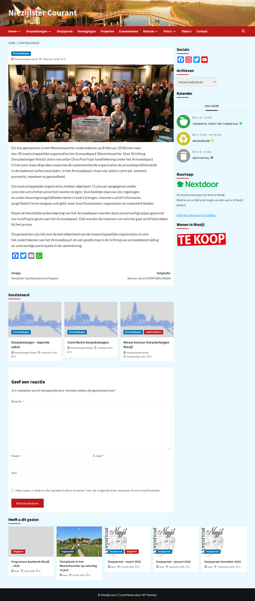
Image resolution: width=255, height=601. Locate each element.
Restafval (201, 157)
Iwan (17, 571)
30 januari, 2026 (177, 566)
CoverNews (126, 594)
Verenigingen (87, 31)
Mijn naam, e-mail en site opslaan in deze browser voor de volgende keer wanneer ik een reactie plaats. (88, 490)
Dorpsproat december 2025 (223, 561)
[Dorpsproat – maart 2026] (127, 541)
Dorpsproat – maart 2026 (124, 561)
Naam (16, 455)
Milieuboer (201, 140)
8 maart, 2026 (127, 566)
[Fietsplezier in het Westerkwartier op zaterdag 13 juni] (79, 541)
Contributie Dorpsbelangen (88, 342)
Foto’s (170, 31)
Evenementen (128, 31)
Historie (151, 31)
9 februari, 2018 (51, 58)
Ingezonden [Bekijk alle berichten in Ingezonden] (67, 551)
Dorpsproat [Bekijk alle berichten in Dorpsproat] (116, 551)
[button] (244, 30)
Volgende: (131, 276)
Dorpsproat (65, 31)
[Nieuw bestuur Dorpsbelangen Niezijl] (147, 319)
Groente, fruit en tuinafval (215, 123)
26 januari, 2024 (49, 352)
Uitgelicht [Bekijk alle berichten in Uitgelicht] (18, 551)
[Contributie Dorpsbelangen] (90, 319)
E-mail (98, 455)
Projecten (107, 31)
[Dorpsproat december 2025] (224, 541)
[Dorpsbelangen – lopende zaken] (34, 319)
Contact (202, 31)
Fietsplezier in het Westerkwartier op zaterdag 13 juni (78, 565)
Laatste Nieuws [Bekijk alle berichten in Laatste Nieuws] (153, 331)
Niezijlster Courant (41, 12)
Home (14, 31)
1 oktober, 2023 (104, 347)
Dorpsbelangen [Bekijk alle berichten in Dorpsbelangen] (21, 53)
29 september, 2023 (136, 356)
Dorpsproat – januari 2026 (173, 561)
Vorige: (51, 276)
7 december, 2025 (226, 566)
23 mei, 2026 (78, 575)
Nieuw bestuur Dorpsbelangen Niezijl (146, 344)
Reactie (17, 401)
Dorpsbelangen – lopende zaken (30, 344)
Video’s (187, 31)
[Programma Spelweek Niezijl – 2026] (31, 541)
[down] (19, 31)
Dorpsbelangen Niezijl (26, 58)
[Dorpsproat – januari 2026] (176, 541)
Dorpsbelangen (39, 31)
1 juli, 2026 (29, 571)
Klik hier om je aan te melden (196, 215)
